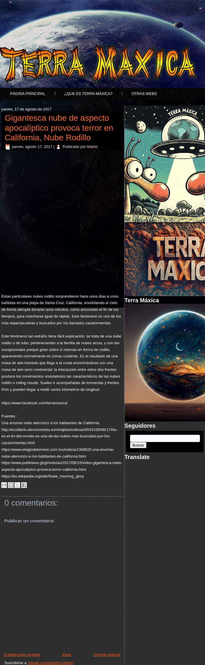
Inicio (66, 654)
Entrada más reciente (22, 654)
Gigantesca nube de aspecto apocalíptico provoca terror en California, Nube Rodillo (59, 127)
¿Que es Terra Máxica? (88, 93)
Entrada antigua (106, 654)
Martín (92, 146)
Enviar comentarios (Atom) (51, 663)
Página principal (27, 93)
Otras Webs (144, 93)
